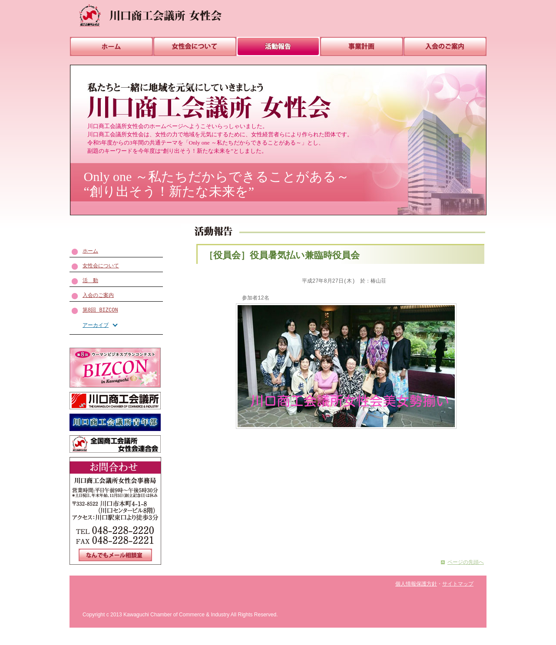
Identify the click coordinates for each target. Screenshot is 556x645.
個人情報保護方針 (416, 584)
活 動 (90, 280)
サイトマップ (457, 584)
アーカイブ (96, 325)
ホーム (90, 251)
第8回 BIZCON (100, 310)
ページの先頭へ (465, 562)
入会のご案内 (98, 295)
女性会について (101, 266)
